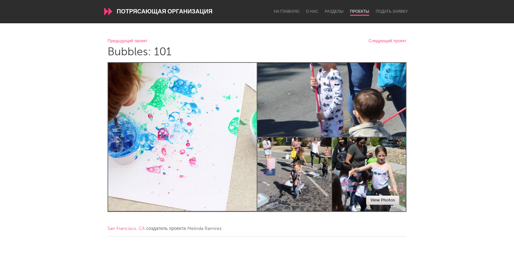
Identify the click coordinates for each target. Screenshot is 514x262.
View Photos (382, 200)
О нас (312, 11)
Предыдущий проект (128, 41)
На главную (286, 11)
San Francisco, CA (126, 228)
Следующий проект (387, 41)
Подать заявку (392, 11)
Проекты (359, 11)
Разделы (334, 11)
